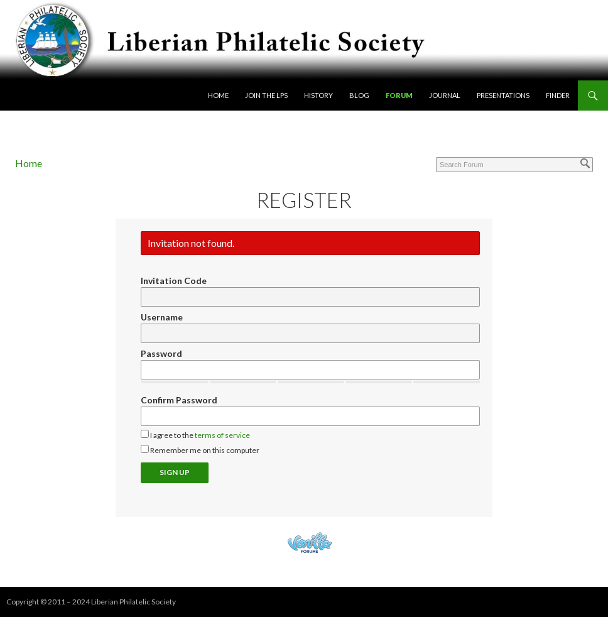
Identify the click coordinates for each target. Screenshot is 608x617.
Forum (399, 95)
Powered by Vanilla (310, 542)
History (318, 95)
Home (218, 95)
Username (162, 317)
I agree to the (195, 435)
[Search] (585, 163)
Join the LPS (266, 95)
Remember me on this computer (200, 450)
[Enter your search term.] (514, 164)
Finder (558, 95)
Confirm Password (179, 400)
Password (161, 353)
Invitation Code (174, 280)
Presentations (503, 95)
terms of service (222, 435)
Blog (359, 95)
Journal (444, 95)
